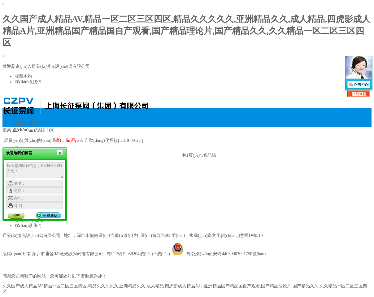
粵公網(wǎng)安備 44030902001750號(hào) (219, 253)
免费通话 (50, 215)
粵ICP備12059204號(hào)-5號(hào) (138, 253)
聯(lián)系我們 (28, 82)
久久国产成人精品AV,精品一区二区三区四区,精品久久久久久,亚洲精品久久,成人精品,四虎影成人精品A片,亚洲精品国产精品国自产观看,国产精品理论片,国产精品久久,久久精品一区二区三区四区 (186, 30)
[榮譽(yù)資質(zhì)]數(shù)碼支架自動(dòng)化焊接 (60, 140)
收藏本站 (23, 76)
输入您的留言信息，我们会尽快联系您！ (35, 170)
